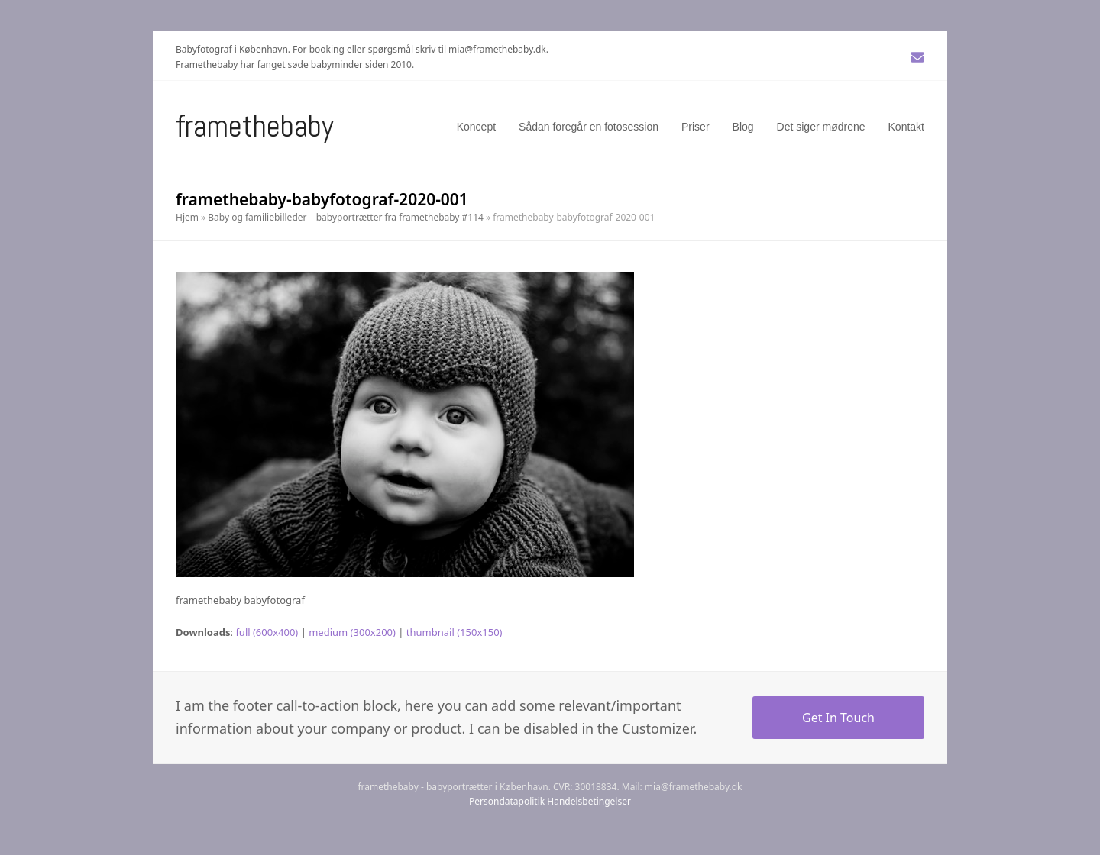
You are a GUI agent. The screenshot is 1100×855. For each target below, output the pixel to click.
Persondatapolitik (507, 801)
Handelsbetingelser (589, 801)
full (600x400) (266, 632)
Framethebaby (255, 126)
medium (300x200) (352, 632)
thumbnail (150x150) (454, 632)
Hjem (187, 217)
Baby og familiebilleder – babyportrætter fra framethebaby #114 (346, 217)
